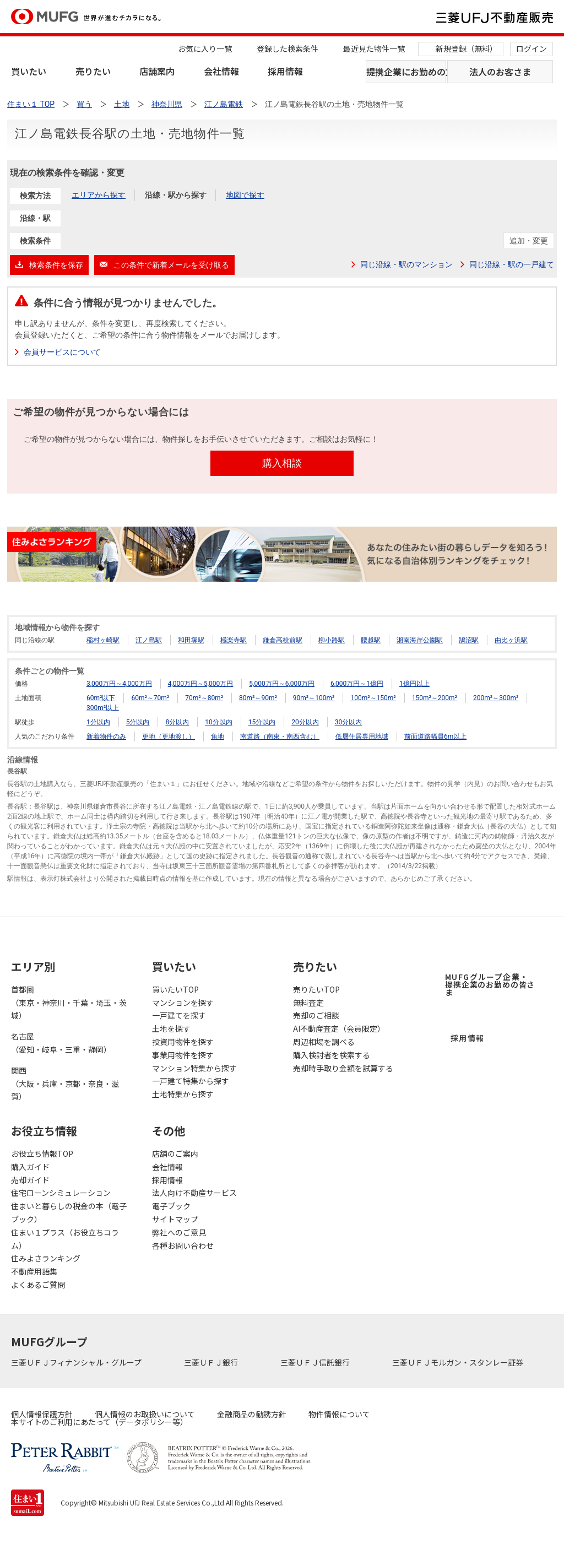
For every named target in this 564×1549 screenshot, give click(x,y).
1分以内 (98, 722)
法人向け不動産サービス (194, 1192)
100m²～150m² (372, 698)
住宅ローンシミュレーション (61, 1192)
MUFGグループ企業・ (490, 984)
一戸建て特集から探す (190, 1080)
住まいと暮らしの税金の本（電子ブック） (69, 1212)
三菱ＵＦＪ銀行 (212, 1362)
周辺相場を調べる (324, 1041)
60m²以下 (100, 698)
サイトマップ (175, 1219)
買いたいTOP (175, 989)
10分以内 (218, 722)
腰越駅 (371, 640)
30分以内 (348, 722)
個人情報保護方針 (42, 1414)
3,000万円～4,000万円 (119, 683)
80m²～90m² (258, 698)
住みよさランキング (45, 1258)
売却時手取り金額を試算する (343, 1068)
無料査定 (308, 1002)
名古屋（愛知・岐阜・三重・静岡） (61, 1043)
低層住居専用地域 (361, 736)
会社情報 (221, 71)
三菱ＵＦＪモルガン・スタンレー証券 (458, 1362)
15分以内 (262, 722)
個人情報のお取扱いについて (145, 1414)
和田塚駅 (191, 640)
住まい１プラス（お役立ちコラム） (65, 1239)
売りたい (93, 71)
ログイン (531, 48)
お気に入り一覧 (205, 48)
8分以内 (177, 722)
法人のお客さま (500, 71)
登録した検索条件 (287, 48)
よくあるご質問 (38, 1284)
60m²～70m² (150, 698)
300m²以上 (102, 708)
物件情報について (339, 1414)
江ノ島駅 (148, 640)
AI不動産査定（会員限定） (339, 1028)
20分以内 (305, 722)
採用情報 (285, 71)
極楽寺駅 (233, 640)
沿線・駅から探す (176, 195)
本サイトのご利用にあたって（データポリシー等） (99, 1422)
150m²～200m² (434, 698)
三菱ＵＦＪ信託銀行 (315, 1362)
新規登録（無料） (466, 48)
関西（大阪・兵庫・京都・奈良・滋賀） (65, 1083)
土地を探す (171, 1028)
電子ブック (171, 1205)
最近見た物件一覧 (374, 48)
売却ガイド (30, 1179)
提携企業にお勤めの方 (406, 71)
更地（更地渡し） (168, 736)
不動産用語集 (34, 1271)
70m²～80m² (204, 698)
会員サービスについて (62, 352)
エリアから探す (99, 195)
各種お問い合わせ (183, 1245)
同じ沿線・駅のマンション (406, 264)
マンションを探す (183, 1002)
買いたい (28, 71)
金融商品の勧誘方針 (251, 1414)
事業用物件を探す (183, 1054)
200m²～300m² (495, 698)
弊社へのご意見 (179, 1232)
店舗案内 (157, 71)
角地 (217, 736)
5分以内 (138, 722)
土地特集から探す (183, 1094)
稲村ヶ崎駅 (103, 640)
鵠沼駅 (469, 640)
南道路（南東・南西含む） (279, 736)
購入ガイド (30, 1166)
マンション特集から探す (194, 1068)
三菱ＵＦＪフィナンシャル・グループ (77, 1362)
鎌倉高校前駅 (282, 640)
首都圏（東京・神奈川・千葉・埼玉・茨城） (69, 1002)
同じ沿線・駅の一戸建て (511, 264)
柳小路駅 (331, 640)
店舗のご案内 (175, 1153)
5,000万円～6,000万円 (281, 683)
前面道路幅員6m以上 (435, 736)
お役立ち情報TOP (42, 1153)
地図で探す (245, 195)
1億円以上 (414, 683)
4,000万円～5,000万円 (201, 683)
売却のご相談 (316, 1015)
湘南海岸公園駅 (420, 640)
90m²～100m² (314, 698)
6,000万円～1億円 (356, 683)
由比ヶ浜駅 (511, 640)
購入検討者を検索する (331, 1054)
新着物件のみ (106, 736)
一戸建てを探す (179, 1015)
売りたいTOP (316, 989)
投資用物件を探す (183, 1041)
